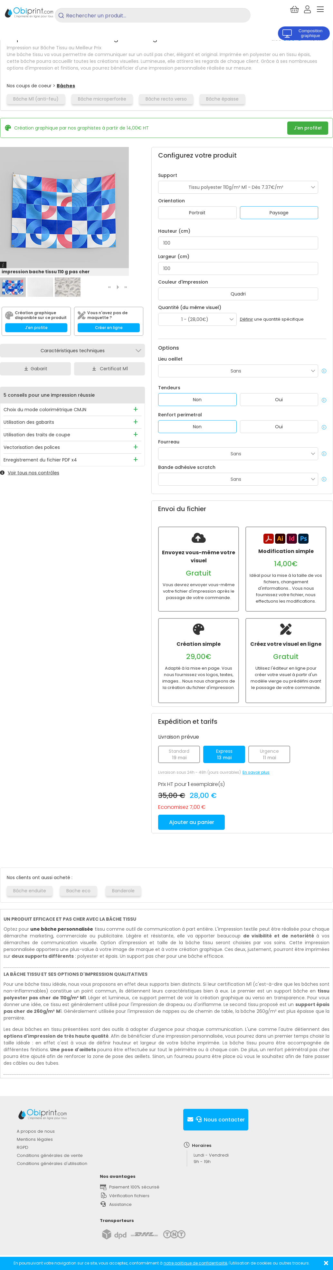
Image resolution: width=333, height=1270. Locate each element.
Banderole (123, 890)
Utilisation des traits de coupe (37, 434)
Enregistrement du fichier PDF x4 (40, 460)
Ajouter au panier (191, 822)
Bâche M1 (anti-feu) (36, 99)
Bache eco (78, 890)
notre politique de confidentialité (195, 1263)
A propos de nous (36, 1131)
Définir (246, 319)
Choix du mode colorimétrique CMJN (45, 409)
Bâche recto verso (166, 99)
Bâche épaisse (222, 99)
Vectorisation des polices (32, 447)
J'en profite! (308, 128)
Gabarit (36, 368)
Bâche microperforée (102, 99)
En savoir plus (256, 772)
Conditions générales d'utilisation (52, 1163)
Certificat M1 (109, 368)
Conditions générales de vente (50, 1155)
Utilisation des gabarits (29, 422)
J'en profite (36, 327)
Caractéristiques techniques (73, 350)
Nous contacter (216, 1119)
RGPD (22, 1147)
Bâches (66, 85)
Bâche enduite (29, 890)
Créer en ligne (109, 327)
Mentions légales (35, 1139)
